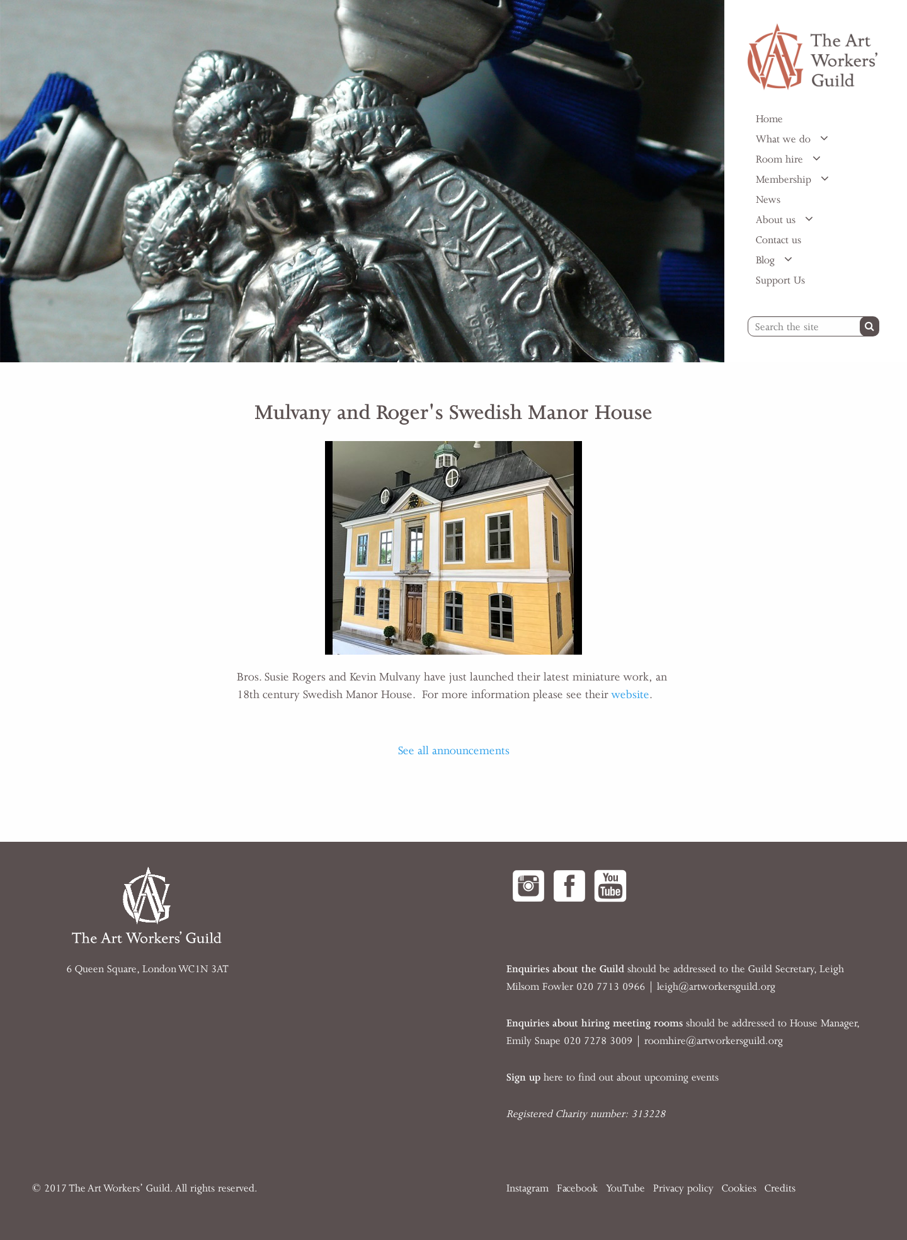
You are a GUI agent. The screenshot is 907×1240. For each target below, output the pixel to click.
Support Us (780, 280)
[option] (362, 181)
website (630, 694)
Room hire (781, 159)
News (768, 199)
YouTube (625, 1188)
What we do (785, 139)
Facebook (577, 1188)
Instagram (527, 1188)
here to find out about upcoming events (612, 1077)
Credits (780, 1188)
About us (777, 220)
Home (769, 119)
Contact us (778, 240)
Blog (767, 260)
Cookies (739, 1188)
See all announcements (454, 750)
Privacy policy (683, 1188)
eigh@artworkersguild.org (717, 986)
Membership (785, 179)
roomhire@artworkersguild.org (713, 1041)
